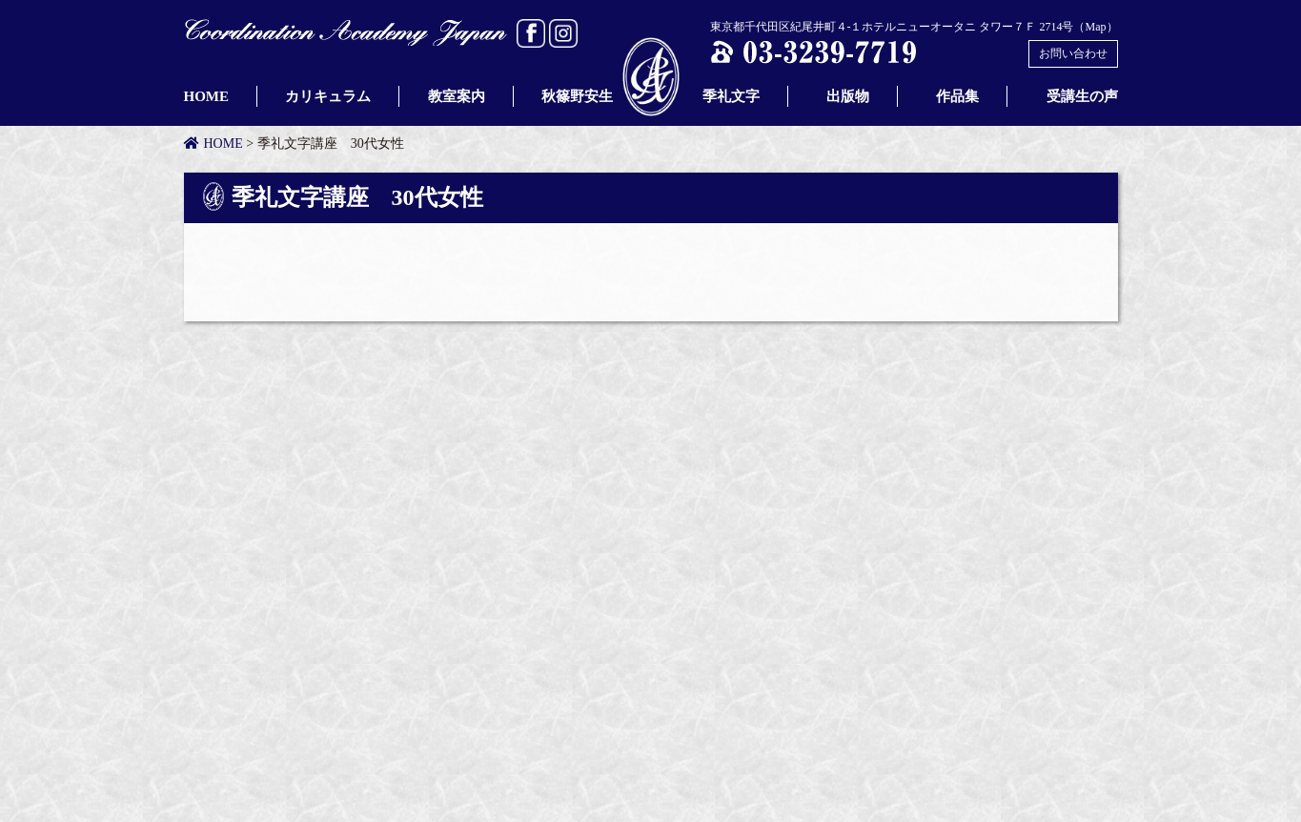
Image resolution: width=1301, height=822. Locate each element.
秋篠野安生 (577, 96)
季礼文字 (724, 96)
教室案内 (456, 96)
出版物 (847, 96)
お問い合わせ (1073, 53)
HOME (207, 96)
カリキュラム (328, 96)
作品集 (957, 96)
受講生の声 (1082, 96)
